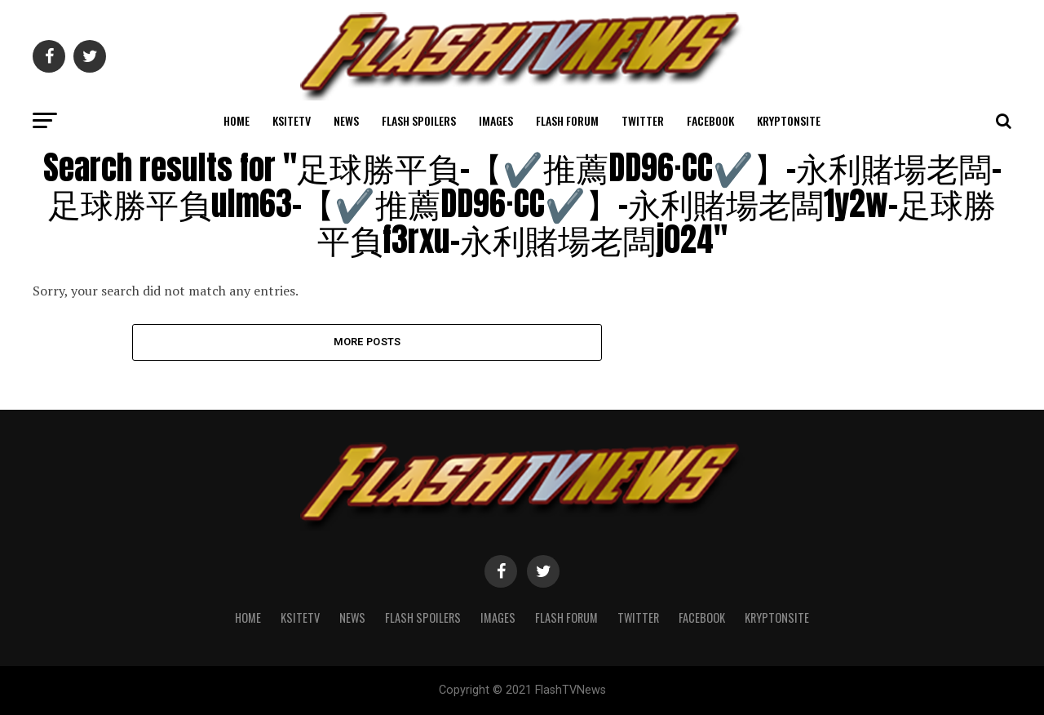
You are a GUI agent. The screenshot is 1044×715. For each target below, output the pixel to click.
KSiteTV (291, 120)
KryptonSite (789, 120)
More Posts (367, 341)
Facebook (710, 120)
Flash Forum (567, 120)
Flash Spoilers (419, 120)
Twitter (643, 120)
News (346, 120)
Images (496, 120)
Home (236, 120)
